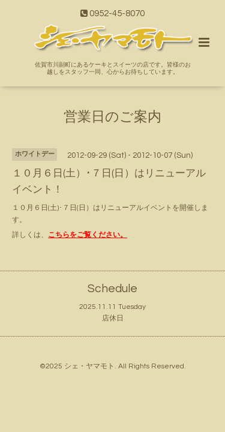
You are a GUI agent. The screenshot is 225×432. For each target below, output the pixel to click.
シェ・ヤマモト (89, 366)
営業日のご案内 (112, 117)
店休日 (113, 318)
